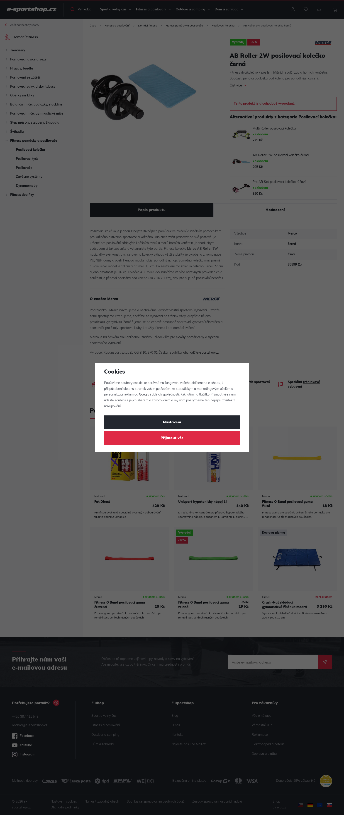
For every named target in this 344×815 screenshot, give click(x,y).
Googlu (144, 394)
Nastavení (172, 422)
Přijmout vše (172, 438)
